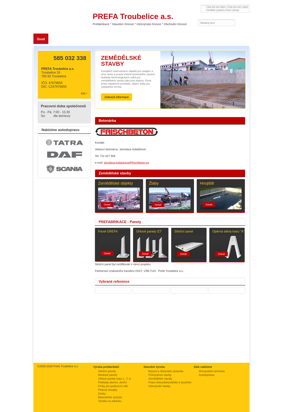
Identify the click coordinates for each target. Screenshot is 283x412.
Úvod (41, 39)
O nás (56, 39)
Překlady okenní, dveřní (112, 382)
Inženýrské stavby (159, 386)
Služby (160, 39)
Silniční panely (107, 371)
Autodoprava (206, 374)
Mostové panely (107, 374)
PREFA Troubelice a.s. (60, 15)
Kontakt (238, 39)
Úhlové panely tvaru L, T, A (114, 378)
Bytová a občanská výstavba (165, 371)
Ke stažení (180, 39)
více (83, 93)
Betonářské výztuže (110, 397)
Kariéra (221, 39)
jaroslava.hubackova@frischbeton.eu (126, 162)
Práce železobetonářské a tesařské (169, 382)
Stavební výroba (113, 39)
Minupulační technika (212, 371)
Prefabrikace (140, 39)
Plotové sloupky (107, 389)
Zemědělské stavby (81, 39)
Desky (102, 393)
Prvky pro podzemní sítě (113, 386)
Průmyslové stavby (159, 374)
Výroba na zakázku (109, 401)
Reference (202, 39)
